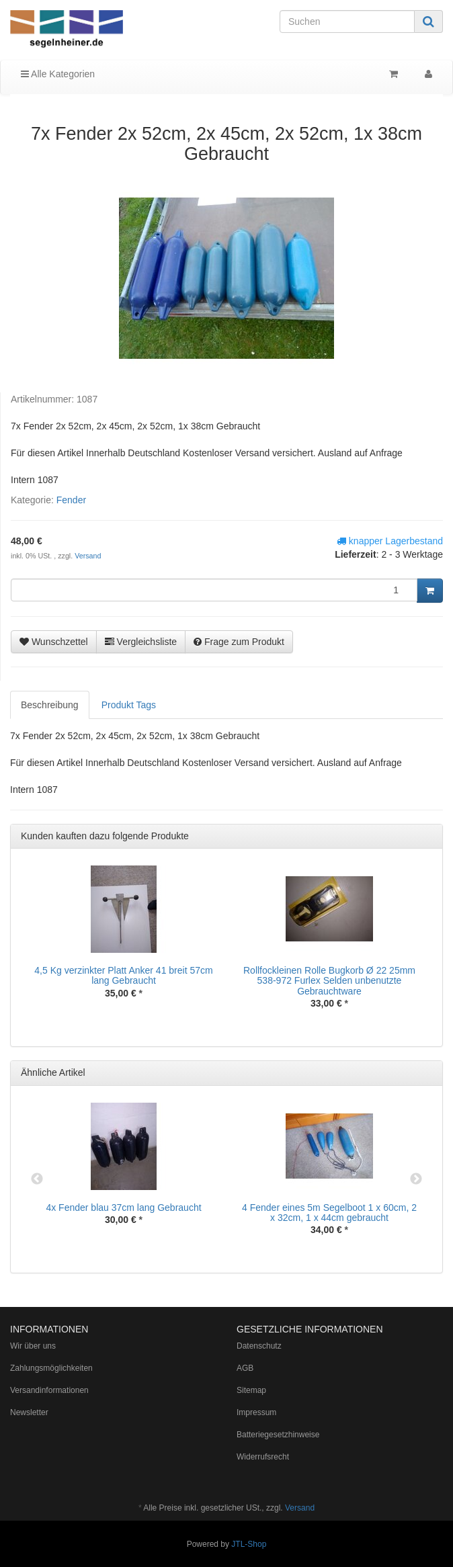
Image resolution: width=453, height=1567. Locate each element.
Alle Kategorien (58, 74)
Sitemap (251, 1390)
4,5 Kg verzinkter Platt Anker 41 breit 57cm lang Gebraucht (123, 975)
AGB (245, 1368)
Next (416, 1179)
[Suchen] (347, 21)
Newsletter (29, 1412)
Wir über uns (33, 1346)
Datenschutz (259, 1346)
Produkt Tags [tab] (128, 705)
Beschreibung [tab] (50, 705)
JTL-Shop (248, 1544)
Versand (88, 556)
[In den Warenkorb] (430, 591)
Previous (37, 1179)
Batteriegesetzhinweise (278, 1434)
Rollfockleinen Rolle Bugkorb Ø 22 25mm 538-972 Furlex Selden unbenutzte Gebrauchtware (329, 981)
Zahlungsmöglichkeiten (51, 1368)
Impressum (256, 1412)
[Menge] (214, 590)
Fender (71, 500)
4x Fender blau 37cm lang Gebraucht (123, 1207)
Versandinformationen (49, 1390)
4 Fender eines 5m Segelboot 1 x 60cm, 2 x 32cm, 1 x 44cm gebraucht (329, 1212)
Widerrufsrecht (263, 1457)
